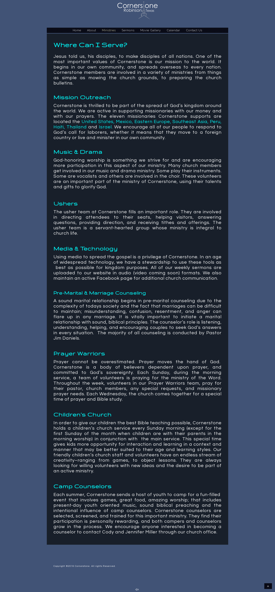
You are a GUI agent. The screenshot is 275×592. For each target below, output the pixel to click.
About (91, 30)
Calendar (173, 30)
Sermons (128, 30)
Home (77, 30)
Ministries (109, 30)
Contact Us (194, 30)
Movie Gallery (150, 30)
